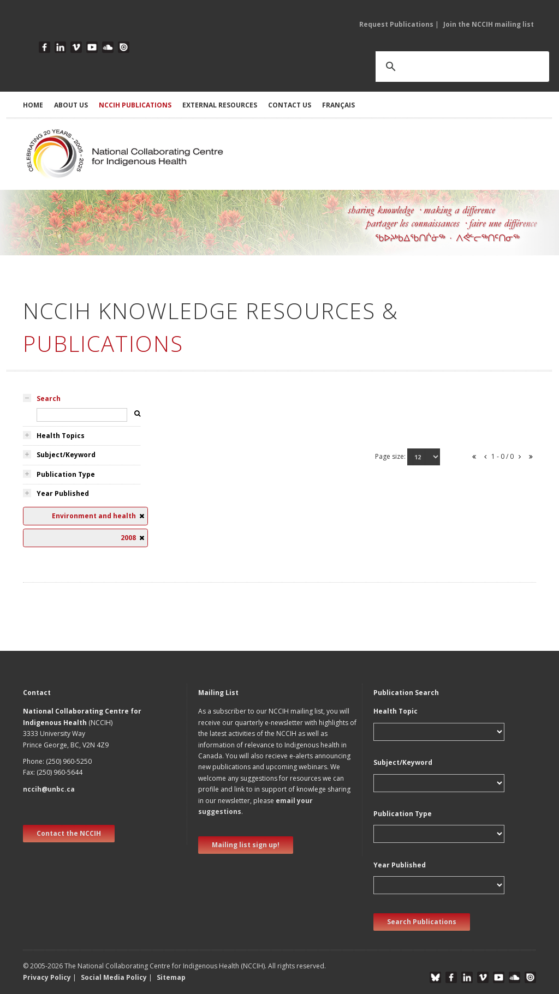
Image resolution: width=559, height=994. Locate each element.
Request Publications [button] (396, 24)
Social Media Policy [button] (114, 977)
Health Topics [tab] (61, 435)
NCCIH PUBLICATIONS (135, 105)
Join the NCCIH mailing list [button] (488, 24)
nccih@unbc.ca (49, 789)
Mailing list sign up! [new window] (246, 844)
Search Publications (421, 921)
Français (338, 105)
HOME (33, 105)
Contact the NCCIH (69, 833)
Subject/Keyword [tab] (66, 454)
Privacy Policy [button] (47, 977)
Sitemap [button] (171, 977)
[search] (448, 66)
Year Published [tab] (63, 493)
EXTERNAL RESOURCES (219, 105)
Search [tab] (49, 398)
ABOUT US (71, 105)
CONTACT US (289, 105)
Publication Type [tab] (66, 474)
